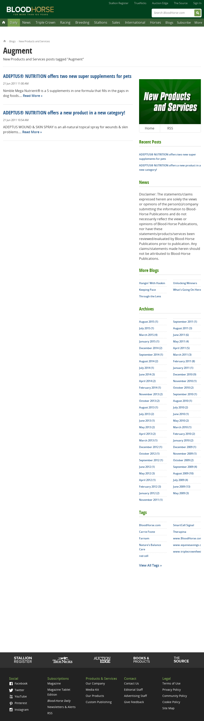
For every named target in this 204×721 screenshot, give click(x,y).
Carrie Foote (147, 532)
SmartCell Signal (183, 525)
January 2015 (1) (149, 341)
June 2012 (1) (147, 467)
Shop (142, 660)
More (198, 22)
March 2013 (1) (148, 440)
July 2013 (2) (146, 414)
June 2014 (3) (147, 374)
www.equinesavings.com (187, 545)
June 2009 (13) (181, 486)
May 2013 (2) (147, 427)
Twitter (16, 690)
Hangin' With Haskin (152, 283)
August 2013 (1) (148, 407)
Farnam (144, 538)
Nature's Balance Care (150, 547)
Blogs (169, 22)
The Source (181, 3)
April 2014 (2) (147, 381)
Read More (31, 95)
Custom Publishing (99, 702)
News (26, 22)
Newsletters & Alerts (61, 707)
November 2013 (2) (151, 394)
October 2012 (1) (149, 453)
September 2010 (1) (185, 394)
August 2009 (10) (183, 473)
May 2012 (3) (147, 473)
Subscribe (184, 22)
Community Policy (174, 696)
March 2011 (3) (182, 354)
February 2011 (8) (184, 361)
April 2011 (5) (181, 348)
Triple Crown (45, 22)
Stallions (100, 22)
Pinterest (18, 703)
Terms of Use (171, 683)
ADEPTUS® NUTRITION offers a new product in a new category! (64, 113)
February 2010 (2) (184, 434)
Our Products (95, 696)
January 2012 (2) (149, 493)
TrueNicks (140, 3)
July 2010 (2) (180, 407)
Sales (116, 22)
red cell (143, 556)
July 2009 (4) (180, 480)
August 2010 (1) (182, 401)
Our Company (95, 683)
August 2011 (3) (182, 328)
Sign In (197, 3)
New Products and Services (34, 41)
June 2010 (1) (181, 414)
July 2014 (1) (146, 368)
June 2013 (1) (147, 420)
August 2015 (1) (148, 321)
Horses (155, 22)
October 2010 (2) (183, 387)
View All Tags (149, 565)
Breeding (82, 22)
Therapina (179, 532)
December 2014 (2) (150, 348)
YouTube (18, 696)
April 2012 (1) (147, 480)
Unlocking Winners (185, 283)
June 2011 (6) (181, 335)
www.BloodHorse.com (187, 538)
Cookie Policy (171, 702)
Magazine (54, 683)
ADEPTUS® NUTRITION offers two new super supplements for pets (67, 76)
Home (4, 40)
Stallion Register (118, 3)
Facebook (18, 683)
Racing (65, 22)
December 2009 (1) (184, 447)
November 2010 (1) (185, 381)
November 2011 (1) (151, 500)
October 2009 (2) (183, 460)
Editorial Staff (133, 690)
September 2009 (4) (185, 467)
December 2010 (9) (184, 374)
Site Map (168, 708)
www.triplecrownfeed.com (187, 551)
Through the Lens (150, 296)
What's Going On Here (187, 290)
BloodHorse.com (150, 525)
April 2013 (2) (147, 434)
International (135, 22)
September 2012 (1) (151, 460)
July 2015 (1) (146, 328)
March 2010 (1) (182, 427)
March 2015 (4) (148, 335)
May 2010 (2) (181, 420)
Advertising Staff (135, 696)
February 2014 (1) (150, 387)
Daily (14, 22)
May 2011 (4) (181, 341)
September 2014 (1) (151, 354)
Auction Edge (160, 3)
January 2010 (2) (183, 440)
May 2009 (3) (181, 493)
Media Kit (92, 690)
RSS (170, 128)
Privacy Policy (171, 690)
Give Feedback (134, 702)
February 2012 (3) (150, 486)
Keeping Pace (147, 290)
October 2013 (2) (149, 401)
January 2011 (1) (183, 368)
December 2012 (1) (150, 447)
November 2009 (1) (185, 453)
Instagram (19, 710)
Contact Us (131, 683)
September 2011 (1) (185, 321)
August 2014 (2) (148, 361)
